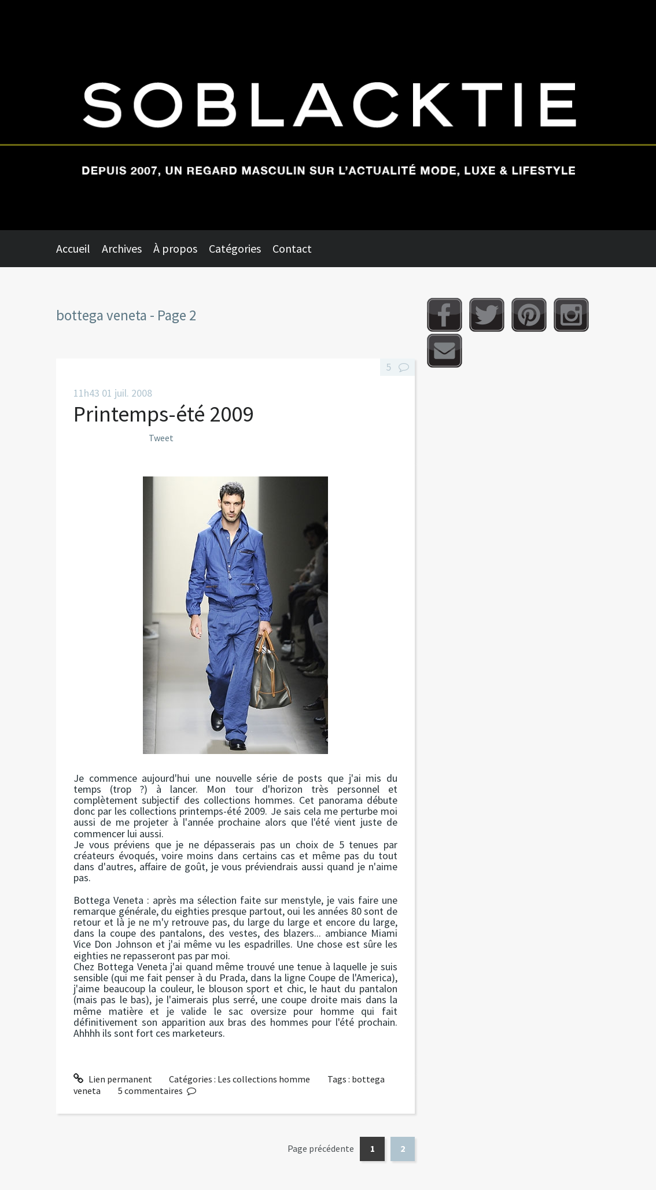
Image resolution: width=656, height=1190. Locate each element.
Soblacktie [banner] (328, 115)
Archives (122, 248)
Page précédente (321, 1148)
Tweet (161, 438)
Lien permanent (112, 1079)
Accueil (73, 248)
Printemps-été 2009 (163, 413)
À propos (175, 248)
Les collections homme (264, 1079)
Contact (292, 248)
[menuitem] (79, 248)
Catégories (235, 248)
